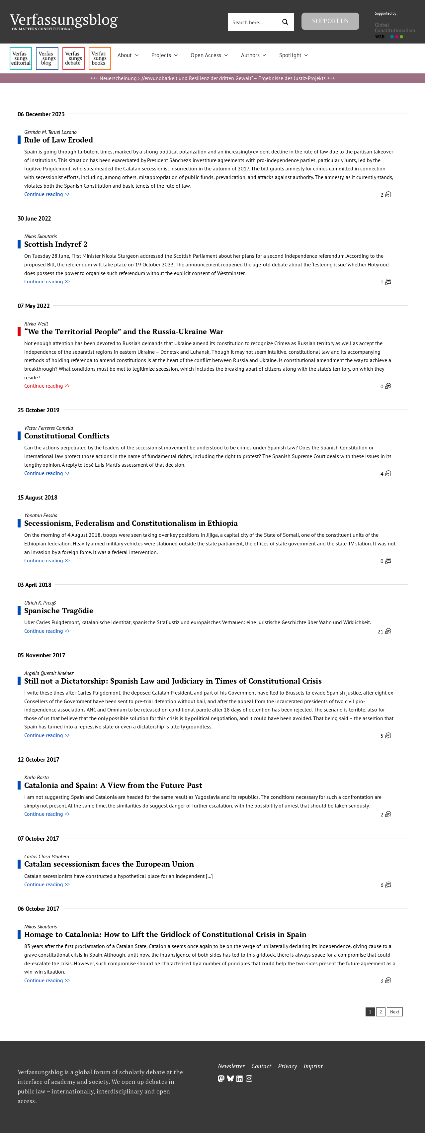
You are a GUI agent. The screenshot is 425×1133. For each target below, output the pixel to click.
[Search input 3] (253, 22)
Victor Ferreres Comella (48, 428)
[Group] (64, 16)
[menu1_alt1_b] (47, 50)
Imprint (313, 1066)
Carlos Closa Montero (46, 856)
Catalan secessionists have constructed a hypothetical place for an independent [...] (118, 876)
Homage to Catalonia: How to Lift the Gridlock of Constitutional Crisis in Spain (165, 934)
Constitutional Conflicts (67, 435)
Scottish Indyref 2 (55, 244)
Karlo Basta (36, 777)
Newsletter (231, 1066)
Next (394, 1012)
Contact (261, 1066)
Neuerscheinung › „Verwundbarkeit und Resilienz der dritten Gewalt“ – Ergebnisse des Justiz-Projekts (213, 78)
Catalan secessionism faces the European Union (109, 864)
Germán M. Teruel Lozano (50, 132)
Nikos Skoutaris (40, 236)
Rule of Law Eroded (58, 139)
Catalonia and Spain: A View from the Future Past (113, 785)
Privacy (287, 1066)
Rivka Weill (36, 323)
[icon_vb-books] (100, 50)
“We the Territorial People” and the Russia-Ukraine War (123, 331)
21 (384, 631)
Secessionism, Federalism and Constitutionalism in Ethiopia (131, 523)
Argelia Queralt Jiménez (49, 673)
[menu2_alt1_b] (73, 50)
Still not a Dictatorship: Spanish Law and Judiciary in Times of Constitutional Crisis (173, 681)
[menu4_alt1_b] (21, 50)
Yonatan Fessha (40, 515)
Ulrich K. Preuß (40, 602)
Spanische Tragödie (58, 610)
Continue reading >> (47, 194)
